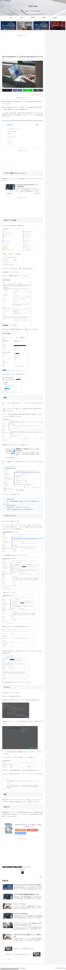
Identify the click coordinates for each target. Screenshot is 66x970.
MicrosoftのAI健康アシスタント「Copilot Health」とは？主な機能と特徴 (55, 106)
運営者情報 (23, 968)
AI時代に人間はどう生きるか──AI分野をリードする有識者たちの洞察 (55, 91)
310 (56, 65)
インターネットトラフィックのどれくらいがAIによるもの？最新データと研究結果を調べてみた (55, 113)
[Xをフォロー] (56, 73)
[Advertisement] (22, 45)
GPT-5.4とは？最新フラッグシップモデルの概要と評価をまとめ (55, 120)
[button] (63, 79)
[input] (56, 79)
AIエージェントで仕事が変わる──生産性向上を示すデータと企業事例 (55, 99)
